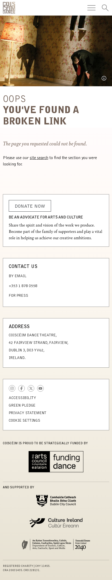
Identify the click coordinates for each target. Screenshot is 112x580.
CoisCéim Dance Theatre (9, 8)
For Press (18, 296)
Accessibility (22, 398)
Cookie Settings (24, 421)
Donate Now (30, 206)
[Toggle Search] (105, 8)
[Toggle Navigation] (91, 8)
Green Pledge (22, 405)
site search (39, 158)
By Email (17, 276)
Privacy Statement (27, 413)
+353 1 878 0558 (23, 286)
